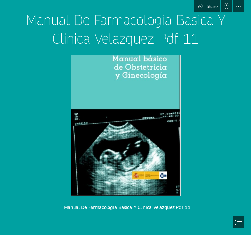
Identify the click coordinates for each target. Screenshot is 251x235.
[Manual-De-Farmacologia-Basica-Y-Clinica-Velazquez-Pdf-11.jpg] (125, 124)
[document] (125, 117)
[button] (207, 6)
